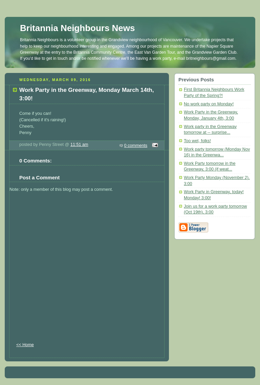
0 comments (136, 145)
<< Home (25, 344)
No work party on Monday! (209, 104)
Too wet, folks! (197, 140)
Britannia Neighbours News (77, 28)
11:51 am (79, 144)
